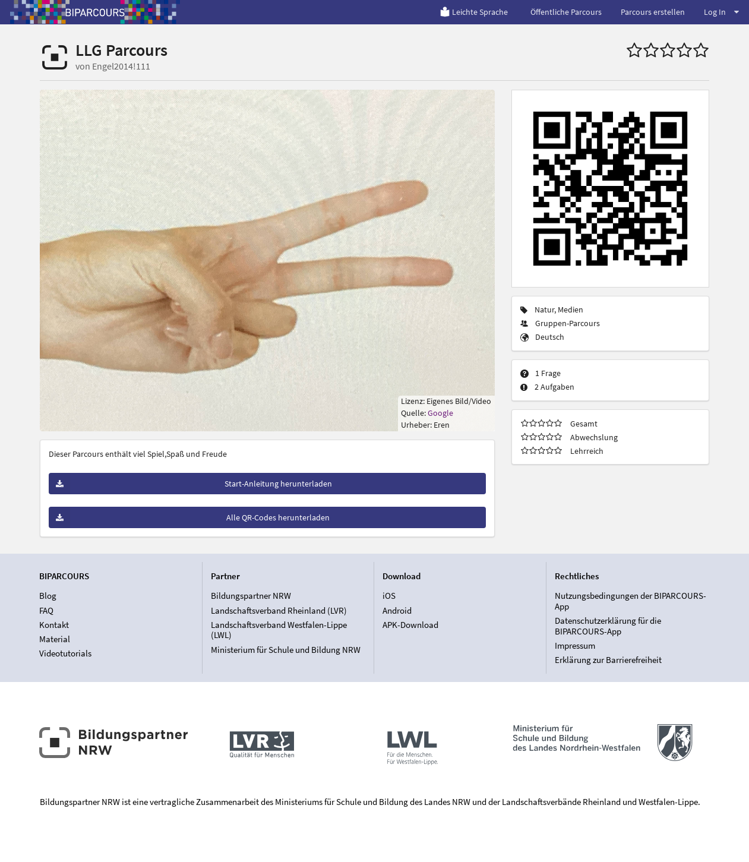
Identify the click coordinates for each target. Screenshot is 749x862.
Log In (721, 12)
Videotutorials (65, 653)
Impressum (575, 645)
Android (397, 610)
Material (54, 639)
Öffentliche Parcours (566, 12)
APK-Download (410, 624)
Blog (47, 596)
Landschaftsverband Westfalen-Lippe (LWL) (279, 630)
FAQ (46, 610)
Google (440, 413)
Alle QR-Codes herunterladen (189, 517)
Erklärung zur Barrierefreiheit (608, 659)
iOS (389, 596)
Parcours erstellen (653, 12)
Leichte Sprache (474, 12)
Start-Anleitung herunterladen (190, 483)
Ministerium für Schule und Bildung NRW (286, 649)
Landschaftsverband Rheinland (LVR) (279, 610)
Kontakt (54, 624)
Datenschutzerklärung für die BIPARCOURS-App (608, 626)
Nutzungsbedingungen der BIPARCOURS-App (630, 601)
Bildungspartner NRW (251, 596)
